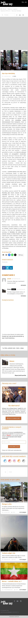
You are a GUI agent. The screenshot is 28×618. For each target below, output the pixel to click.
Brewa (9, 289)
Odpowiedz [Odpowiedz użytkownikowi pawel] (23, 285)
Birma (6, 348)
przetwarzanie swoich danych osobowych (11, 437)
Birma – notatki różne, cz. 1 (12, 581)
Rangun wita (6, 504)
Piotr (14, 76)
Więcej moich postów (20, 375)
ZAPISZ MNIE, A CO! (14, 446)
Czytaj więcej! (23, 512)
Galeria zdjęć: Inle (8, 553)
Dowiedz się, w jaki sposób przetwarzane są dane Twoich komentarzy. (13, 337)
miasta (17, 348)
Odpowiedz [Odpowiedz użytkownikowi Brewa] (23, 296)
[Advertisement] (14, 35)
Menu (23, 2)
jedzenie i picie (11, 348)
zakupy (22, 348)
